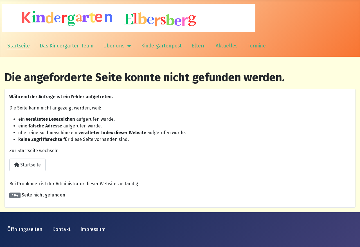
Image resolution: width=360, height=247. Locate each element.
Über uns (113, 46)
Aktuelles (226, 46)
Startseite (18, 46)
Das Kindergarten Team (66, 46)
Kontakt (61, 229)
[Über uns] (127, 46)
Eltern (199, 46)
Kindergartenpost (161, 46)
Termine (257, 46)
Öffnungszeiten (24, 229)
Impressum (92, 229)
